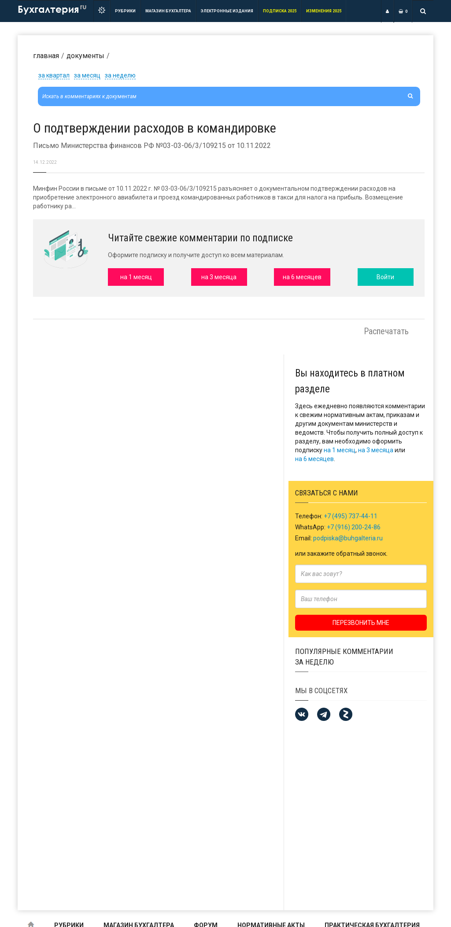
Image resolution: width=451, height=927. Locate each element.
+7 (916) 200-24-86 (354, 527)
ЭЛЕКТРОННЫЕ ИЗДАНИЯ (227, 11)
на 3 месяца (375, 450)
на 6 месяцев (314, 458)
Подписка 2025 (279, 11)
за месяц (87, 75)
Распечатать (386, 331)
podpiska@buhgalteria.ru (348, 538)
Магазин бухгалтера (168, 11)
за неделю (120, 75)
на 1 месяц (339, 450)
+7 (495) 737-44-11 (350, 516)
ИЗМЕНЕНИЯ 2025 (323, 11)
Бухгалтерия (52, 8)
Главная (46, 56)
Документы (85, 56)
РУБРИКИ (125, 11)
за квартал (54, 75)
